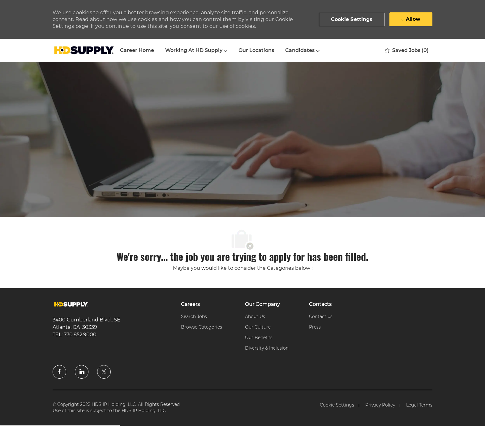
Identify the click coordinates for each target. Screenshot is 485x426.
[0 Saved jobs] (407, 50)
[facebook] (59, 372)
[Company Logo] (83, 50)
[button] (352, 19)
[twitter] (104, 372)
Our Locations (256, 50)
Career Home (137, 50)
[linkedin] (81, 372)
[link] (71, 304)
